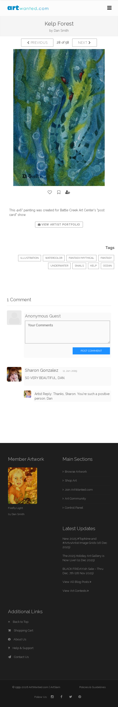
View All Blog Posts (77, 582)
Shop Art (71, 480)
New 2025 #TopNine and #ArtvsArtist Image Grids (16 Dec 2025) (85, 543)
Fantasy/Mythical (81, 258)
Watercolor (53, 258)
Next (84, 43)
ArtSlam (55, 687)
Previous (37, 43)
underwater (59, 265)
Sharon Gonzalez (41, 370)
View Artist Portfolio (59, 224)
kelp (93, 265)
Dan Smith (61, 30)
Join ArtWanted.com (79, 489)
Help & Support (20, 648)
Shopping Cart (20, 630)
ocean (107, 265)
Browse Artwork (76, 471)
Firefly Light (15, 508)
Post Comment (91, 350)
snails (79, 265)
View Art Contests (76, 590)
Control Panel (74, 507)
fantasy (106, 258)
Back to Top (18, 621)
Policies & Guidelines (92, 687)
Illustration (29, 258)
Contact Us (18, 657)
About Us (17, 639)
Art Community (75, 498)
